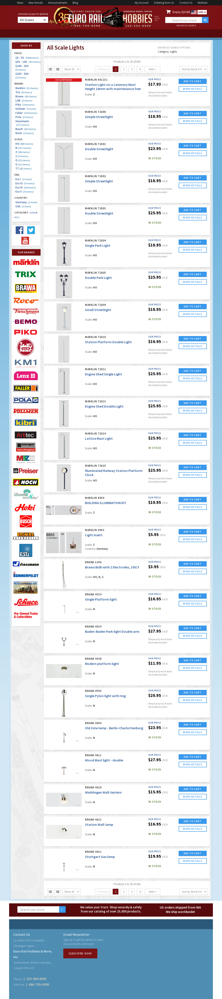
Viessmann (22, 123)
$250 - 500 (22, 75)
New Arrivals (36, 3)
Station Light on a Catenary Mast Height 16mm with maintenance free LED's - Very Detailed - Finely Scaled (113, 88)
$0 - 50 (27, 58)
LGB (23, 100)
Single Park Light (97, 245)
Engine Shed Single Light (103, 374)
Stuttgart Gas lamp (100, 856)
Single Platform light (101, 599)
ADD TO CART (192, 81)
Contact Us (185, 3)
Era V (24, 191)
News (20, 3)
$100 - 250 (22, 67)
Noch (24, 133)
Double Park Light (98, 277)
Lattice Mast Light (99, 438)
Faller (26, 113)
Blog (75, 3)
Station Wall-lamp (99, 824)
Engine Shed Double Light (104, 406)
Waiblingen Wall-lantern (103, 792)
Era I (23, 179)
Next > (152, 69)
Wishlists (202, 3)
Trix (23, 92)
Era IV (25, 187)
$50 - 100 (28, 62)
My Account (142, 3)
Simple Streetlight (99, 117)
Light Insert (94, 535)
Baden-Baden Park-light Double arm (112, 631)
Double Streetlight (99, 149)
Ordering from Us (164, 3)
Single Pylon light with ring (105, 696)
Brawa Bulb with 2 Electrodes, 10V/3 (112, 567)
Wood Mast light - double (104, 760)
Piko (24, 105)
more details (192, 88)
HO (24, 144)
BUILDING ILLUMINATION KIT (105, 503)
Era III (25, 183)
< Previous (103, 69)
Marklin (26, 88)
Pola (24, 117)
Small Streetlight (98, 310)
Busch (25, 129)
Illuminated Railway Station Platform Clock (113, 472)
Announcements (57, 3)
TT (23, 168)
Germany (26, 202)
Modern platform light (102, 663)
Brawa (26, 96)
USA (23, 206)
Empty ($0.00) (181, 12)
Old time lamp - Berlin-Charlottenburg (114, 728)
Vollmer (25, 109)
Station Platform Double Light (108, 342)
